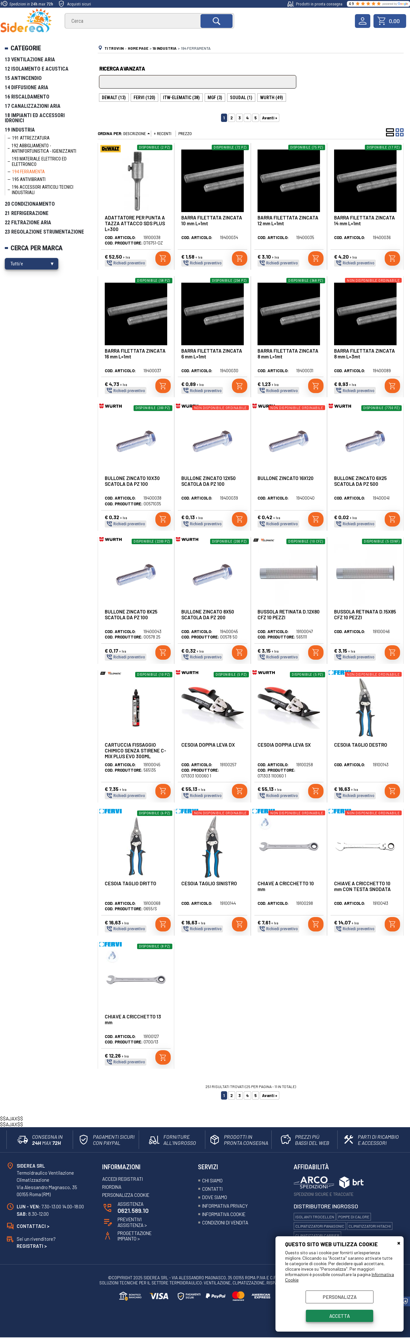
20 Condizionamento (30, 204)
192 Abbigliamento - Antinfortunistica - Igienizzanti (44, 148)
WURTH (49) (271, 97)
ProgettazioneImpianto (136, 1236)
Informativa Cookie (225, 1214)
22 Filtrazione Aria (28, 222)
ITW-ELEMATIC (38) (181, 97)
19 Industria (20, 130)
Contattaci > (33, 1226)
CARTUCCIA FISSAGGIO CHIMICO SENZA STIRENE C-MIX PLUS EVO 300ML (135, 750)
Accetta (339, 1316)
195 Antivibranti (28, 179)
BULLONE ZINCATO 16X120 (286, 478)
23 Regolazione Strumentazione (44, 232)
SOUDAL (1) (241, 97)
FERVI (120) (144, 97)
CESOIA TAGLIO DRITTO (130, 883)
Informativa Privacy (226, 1206)
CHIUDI (398, 1242)
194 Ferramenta (28, 171)
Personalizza (340, 1297)
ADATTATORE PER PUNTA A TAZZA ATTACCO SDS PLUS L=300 (135, 223)
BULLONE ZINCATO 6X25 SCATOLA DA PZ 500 (360, 481)
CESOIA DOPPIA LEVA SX (284, 745)
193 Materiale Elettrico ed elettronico (39, 161)
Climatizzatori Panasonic (319, 1226)
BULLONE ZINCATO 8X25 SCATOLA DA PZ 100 (131, 614)
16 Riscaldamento (27, 97)
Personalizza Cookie (127, 1195)
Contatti (212, 1189)
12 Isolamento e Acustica (37, 69)
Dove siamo (215, 1197)
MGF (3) (215, 97)
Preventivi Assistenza (133, 1223)
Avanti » (269, 117)
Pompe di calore (353, 1216)
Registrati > (32, 1246)
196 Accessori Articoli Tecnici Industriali (42, 189)
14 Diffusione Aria (26, 87)
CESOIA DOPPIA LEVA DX (208, 745)
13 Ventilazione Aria (30, 59)
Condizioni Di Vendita (227, 1223)
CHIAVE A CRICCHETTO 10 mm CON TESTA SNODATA (362, 886)
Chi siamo (213, 1180)
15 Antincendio (23, 78)
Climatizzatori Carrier (317, 1235)
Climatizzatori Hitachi (369, 1226)
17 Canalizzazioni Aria (33, 106)
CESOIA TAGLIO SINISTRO (209, 883)
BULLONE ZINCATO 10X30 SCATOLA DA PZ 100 (132, 481)
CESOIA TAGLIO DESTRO (360, 745)
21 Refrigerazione (26, 213)
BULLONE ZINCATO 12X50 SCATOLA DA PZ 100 (208, 481)
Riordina (112, 1187)
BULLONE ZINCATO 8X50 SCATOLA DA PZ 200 (207, 614)
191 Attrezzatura (31, 138)
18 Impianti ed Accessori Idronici (35, 118)
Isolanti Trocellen (314, 1216)
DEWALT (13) (114, 97)
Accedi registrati (124, 1179)
